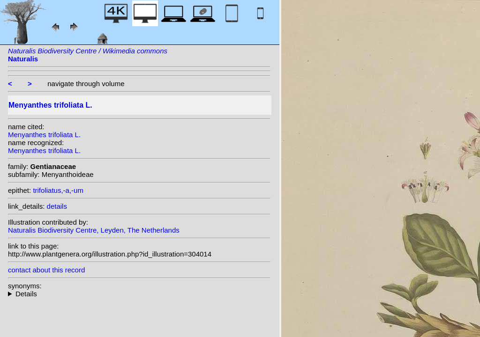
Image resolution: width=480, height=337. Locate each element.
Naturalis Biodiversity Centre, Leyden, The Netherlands (94, 230)
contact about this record (46, 270)
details (57, 206)
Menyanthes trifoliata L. (44, 135)
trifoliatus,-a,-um (58, 190)
